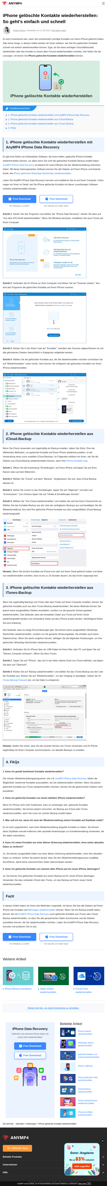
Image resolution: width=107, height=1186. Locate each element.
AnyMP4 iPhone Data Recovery (18, 165)
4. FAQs (12, 128)
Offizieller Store (17, 1148)
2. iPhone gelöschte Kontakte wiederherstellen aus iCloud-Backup (40, 119)
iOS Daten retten (59, 30)
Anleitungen (31, 1124)
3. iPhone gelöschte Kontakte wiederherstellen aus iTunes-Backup (41, 123)
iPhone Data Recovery (30, 1029)
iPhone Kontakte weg (76, 461)
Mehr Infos (82, 1184)
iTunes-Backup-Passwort (15, 680)
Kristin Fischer (19, 30)
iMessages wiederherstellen (41, 910)
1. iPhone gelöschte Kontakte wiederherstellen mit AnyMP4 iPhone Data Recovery (48, 115)
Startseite (20, 1124)
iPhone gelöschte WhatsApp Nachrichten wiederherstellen (42, 173)
